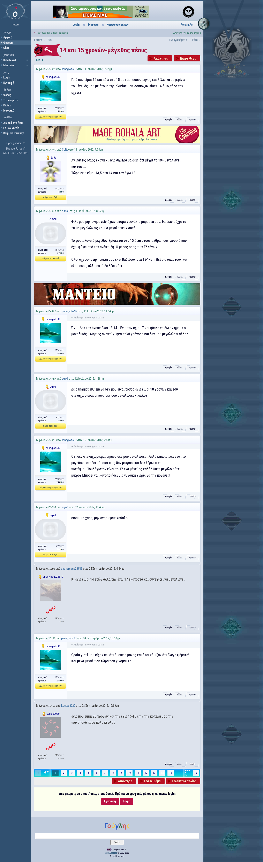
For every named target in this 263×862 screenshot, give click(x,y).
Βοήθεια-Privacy (13, 133)
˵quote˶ (192, 119)
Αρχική (7, 37)
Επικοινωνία (11, 128)
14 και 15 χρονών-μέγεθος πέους (103, 50)
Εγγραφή (8, 83)
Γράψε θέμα (188, 58)
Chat (6, 48)
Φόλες (7, 95)
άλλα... (180, 119)
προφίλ (168, 119)
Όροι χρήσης (14, 143)
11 (137, 772)
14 (162, 772)
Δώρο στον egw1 (50, 426)
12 (146, 772)
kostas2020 (68, 706)
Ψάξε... (196, 40)
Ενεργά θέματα (178, 40)
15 (170, 772)
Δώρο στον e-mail (50, 258)
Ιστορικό (8, 110)
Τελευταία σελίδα (184, 781)
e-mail (65, 211)
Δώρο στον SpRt (50, 197)
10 (129, 772)
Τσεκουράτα (10, 100)
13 (154, 772)
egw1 (65, 378)
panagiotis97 (69, 69)
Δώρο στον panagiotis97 (50, 116)
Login (6, 77)
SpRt (65, 149)
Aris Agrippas (111, 853)
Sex (50, 40)
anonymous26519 (71, 568)
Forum (38, 40)
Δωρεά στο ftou (13, 123)
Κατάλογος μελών (118, 25)
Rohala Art (9, 60)
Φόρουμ (8, 43)
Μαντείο (8, 65)
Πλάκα (7, 105)
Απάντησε (161, 58)
